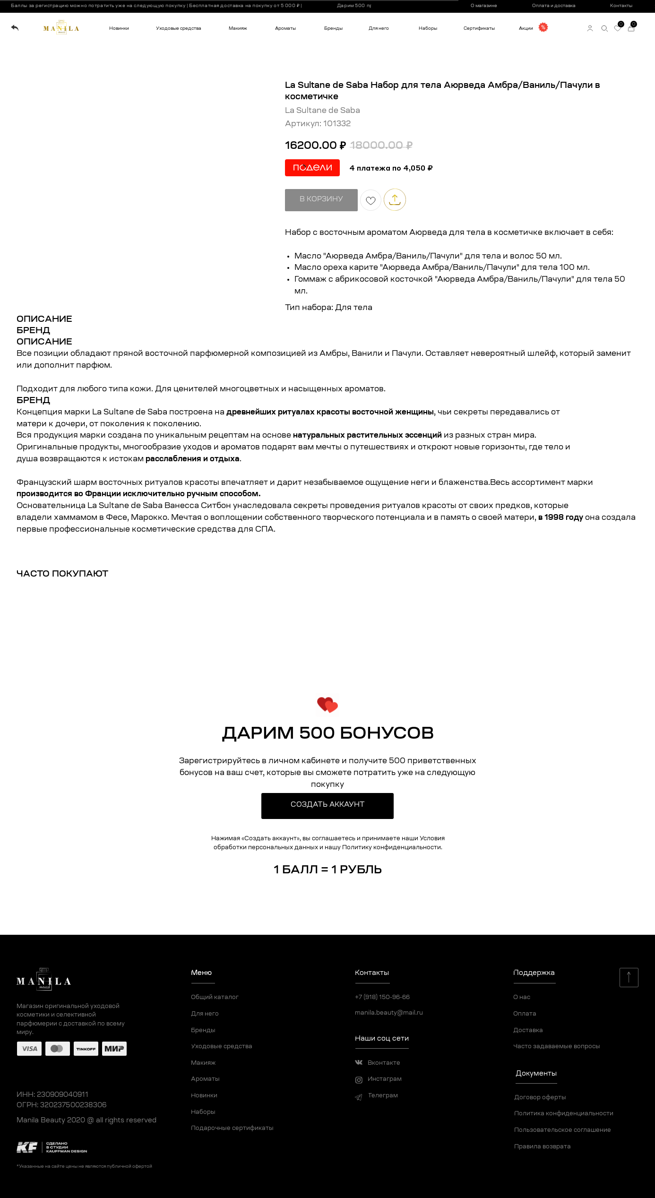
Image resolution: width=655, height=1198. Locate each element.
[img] (14, 28)
